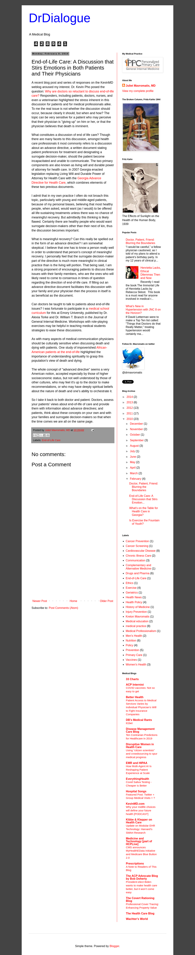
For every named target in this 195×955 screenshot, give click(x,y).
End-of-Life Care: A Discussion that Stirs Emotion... (143, 499)
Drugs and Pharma (137, 573)
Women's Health (136, 664)
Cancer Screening (137, 545)
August (134, 445)
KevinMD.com (135, 803)
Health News (134, 597)
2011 (130, 413)
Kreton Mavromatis (137, 616)
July (133, 451)
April (133, 467)
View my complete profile (138, 90)
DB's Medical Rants (139, 719)
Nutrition (131, 640)
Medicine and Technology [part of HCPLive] (139, 841)
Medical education (137, 621)
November (137, 429)
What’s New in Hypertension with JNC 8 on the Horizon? (143, 309)
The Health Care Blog (140, 913)
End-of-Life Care (51, 440)
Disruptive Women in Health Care (140, 746)
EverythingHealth (137, 778)
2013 (130, 402)
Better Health (135, 697)
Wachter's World (137, 918)
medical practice (136, 626)
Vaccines (131, 659)
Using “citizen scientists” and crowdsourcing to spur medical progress (141, 754)
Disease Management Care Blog (140, 730)
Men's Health (134, 635)
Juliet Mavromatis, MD (141, 85)
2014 (130, 396)
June (133, 456)
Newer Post (39, 600)
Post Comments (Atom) (63, 607)
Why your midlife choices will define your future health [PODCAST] (141, 810)
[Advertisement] (72, 571)
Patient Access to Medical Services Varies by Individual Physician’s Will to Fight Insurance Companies (141, 707)
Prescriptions (135, 863)
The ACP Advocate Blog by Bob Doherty (142, 877)
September (137, 440)
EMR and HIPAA (136, 762)
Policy (129, 645)
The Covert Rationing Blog (140, 899)
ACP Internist (135, 684)
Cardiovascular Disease (141, 550)
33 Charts (132, 679)
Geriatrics (132, 592)
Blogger (114, 946)
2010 (130, 418)
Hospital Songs (136, 791)
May (133, 462)
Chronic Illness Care (138, 555)
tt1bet (129, 723)
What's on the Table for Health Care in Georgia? (143, 511)
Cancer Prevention (137, 541)
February (136, 478)
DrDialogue (59, 18)
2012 (130, 407)
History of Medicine (138, 606)
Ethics (129, 583)
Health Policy (134, 602)
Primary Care (134, 654)
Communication (135, 560)
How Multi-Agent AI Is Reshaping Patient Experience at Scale (138, 770)
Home (73, 600)
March (134, 473)
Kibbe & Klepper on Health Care (139, 821)
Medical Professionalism (141, 630)
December (137, 423)
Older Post (106, 600)
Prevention (132, 650)
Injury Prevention (136, 611)
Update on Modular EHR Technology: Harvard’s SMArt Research (140, 829)
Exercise (131, 587)
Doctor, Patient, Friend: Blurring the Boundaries (143, 487)
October (135, 434)
